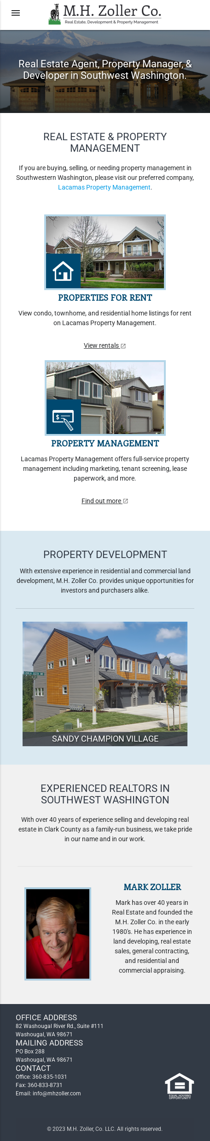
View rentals (105, 345)
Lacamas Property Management (104, 187)
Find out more (105, 501)
